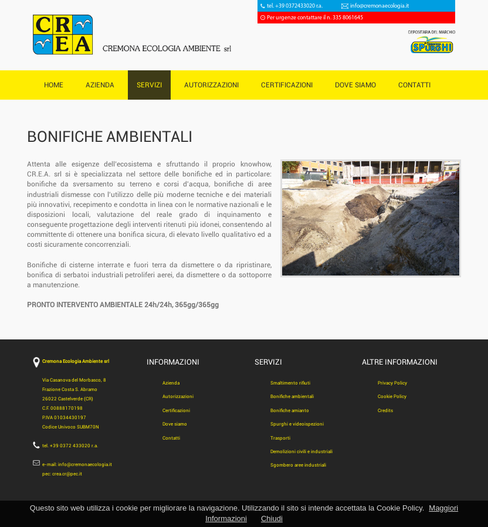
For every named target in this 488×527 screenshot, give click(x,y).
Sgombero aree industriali (298, 465)
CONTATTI (414, 85)
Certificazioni (176, 410)
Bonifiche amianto (289, 410)
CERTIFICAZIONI (287, 85)
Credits (385, 410)
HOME (53, 85)
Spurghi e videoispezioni (297, 424)
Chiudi (272, 518)
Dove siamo (174, 424)
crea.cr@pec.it (67, 474)
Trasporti (280, 438)
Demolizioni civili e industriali (301, 451)
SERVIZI (149, 85)
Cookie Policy (392, 396)
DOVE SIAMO (355, 85)
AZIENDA (100, 85)
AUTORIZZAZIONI (211, 85)
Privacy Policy (392, 383)
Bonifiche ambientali (292, 396)
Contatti (171, 438)
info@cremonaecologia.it (379, 6)
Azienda (170, 383)
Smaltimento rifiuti (290, 383)
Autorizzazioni (178, 396)
